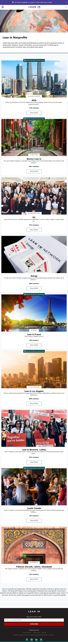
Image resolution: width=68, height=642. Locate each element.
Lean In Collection (49, 635)
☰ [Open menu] (2, 7)
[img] (34, 79)
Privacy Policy (36, 632)
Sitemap (44, 632)
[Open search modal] (66, 7)
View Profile (34, 113)
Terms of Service (27, 632)
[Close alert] (66, 2)
